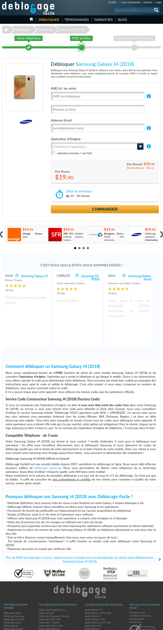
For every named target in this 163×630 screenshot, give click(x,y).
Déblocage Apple (12, 589)
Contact (147, 2)
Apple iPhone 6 (93, 592)
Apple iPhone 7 (93, 605)
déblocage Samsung (47, 444)
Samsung (45, 30)
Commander (105, 209)
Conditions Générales (140, 592)
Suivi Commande (131, 2)
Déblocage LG (11, 602)
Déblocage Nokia (12, 599)
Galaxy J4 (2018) (72, 30)
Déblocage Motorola (14, 596)
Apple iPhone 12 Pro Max (98, 599)
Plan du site (135, 598)
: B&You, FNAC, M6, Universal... (114, 236)
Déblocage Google (13, 608)
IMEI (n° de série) (63, 88)
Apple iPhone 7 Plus (95, 596)
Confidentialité (136, 595)
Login (159, 2)
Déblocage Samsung (14, 592)
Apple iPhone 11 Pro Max (98, 589)
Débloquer (48, 19)
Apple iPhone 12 (93, 586)
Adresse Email (61, 120)
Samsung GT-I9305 (94, 277)
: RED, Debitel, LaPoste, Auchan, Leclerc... (73, 236)
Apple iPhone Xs (93, 602)
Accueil (31, 19)
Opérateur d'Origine (66, 139)
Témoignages (77, 19)
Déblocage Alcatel (13, 611)
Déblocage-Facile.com (81, 568)
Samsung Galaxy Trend (143, 277)
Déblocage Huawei (13, 605)
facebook (141, 625)
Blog (122, 19)
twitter (149, 625)
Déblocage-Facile (28, 8)
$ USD (112, 2)
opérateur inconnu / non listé (74, 153)
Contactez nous (137, 589)
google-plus (158, 625)
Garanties (103, 19)
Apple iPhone (91, 608)
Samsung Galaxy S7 (38, 276)
